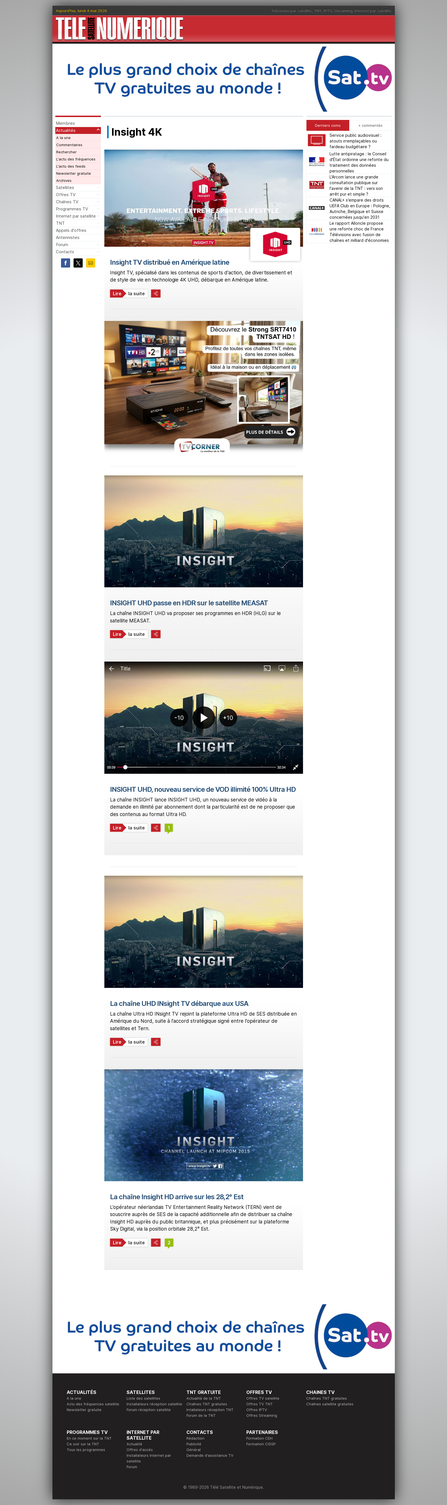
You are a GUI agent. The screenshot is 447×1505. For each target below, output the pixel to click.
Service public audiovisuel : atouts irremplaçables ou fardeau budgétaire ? (355, 141)
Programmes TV (72, 209)
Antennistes (68, 237)
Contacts (65, 251)
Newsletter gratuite (73, 173)
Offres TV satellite (262, 1398)
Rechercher (66, 152)
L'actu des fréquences (76, 159)
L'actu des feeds (71, 166)
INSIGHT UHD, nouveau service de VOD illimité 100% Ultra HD (203, 789)
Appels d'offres (71, 230)
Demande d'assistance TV (209, 1455)
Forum (62, 244)
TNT (318, 10)
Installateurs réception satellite (154, 1404)
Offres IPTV (256, 1409)
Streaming (343, 10)
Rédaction (195, 1438)
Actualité (134, 1444)
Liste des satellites (143, 1398)
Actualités (66, 130)
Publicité (193, 1444)
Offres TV (66, 194)
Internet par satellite (373, 10)
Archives (64, 180)
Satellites (65, 187)
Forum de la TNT (201, 1415)
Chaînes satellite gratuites (329, 1404)
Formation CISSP (261, 1444)
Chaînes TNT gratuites (206, 1404)
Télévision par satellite (291, 10)
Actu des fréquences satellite (93, 1404)
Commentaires (69, 144)
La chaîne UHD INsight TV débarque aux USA (179, 1003)
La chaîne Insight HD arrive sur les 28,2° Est (176, 1197)
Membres (65, 123)
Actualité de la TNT (203, 1398)
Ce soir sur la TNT (83, 1444)
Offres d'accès (140, 1449)
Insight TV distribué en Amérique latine (169, 262)
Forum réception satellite (149, 1409)
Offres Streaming (261, 1415)
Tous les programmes (86, 1449)
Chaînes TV (67, 201)
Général (193, 1449)
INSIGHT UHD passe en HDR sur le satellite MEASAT (189, 603)
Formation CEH (259, 1438)
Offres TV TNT (259, 1404)
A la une (63, 137)
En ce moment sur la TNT (89, 1438)
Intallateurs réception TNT (209, 1409)
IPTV (328, 10)
